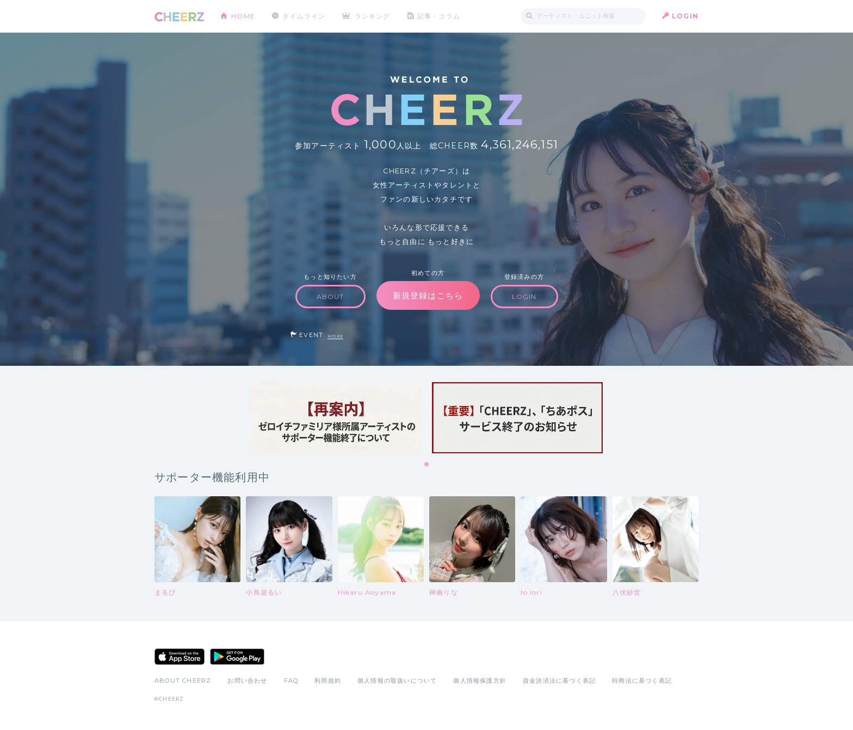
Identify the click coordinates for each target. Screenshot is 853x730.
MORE (335, 336)
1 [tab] (427, 464)
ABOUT (330, 296)
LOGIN (685, 16)
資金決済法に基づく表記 (559, 680)
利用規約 (327, 680)
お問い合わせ (247, 680)
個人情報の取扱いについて (397, 680)
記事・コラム (438, 16)
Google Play (237, 656)
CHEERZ (179, 16)
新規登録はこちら (428, 295)
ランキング (373, 16)
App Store (179, 656)
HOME (243, 16)
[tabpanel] (335, 417)
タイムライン (303, 16)
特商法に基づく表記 (642, 680)
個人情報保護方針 (479, 680)
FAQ (291, 680)
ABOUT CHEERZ (182, 680)
